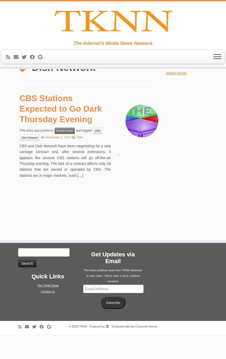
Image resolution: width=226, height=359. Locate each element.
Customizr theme (146, 350)
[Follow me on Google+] (42, 65)
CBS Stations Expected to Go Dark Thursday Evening (60, 133)
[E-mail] (18, 65)
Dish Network (30, 162)
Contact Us (48, 316)
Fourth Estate (64, 155)
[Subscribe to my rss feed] (10, 65)
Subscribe (113, 327)
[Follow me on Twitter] (26, 65)
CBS (97, 155)
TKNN (83, 350)
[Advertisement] (190, 179)
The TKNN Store (48, 310)
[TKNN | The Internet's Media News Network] (113, 25)
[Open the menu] (217, 65)
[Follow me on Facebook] (34, 65)
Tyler (79, 162)
